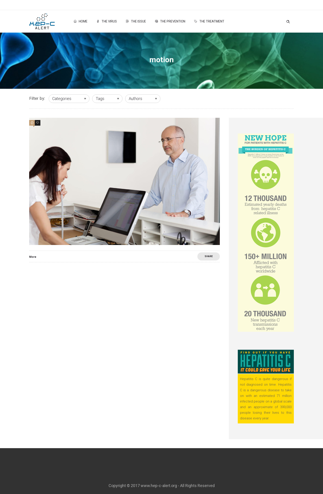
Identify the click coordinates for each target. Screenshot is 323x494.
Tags (100, 98)
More (32, 256)
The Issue (136, 21)
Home (80, 21)
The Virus (106, 21)
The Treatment (209, 21)
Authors (135, 98)
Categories (61, 98)
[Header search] (288, 21)
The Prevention (170, 21)
